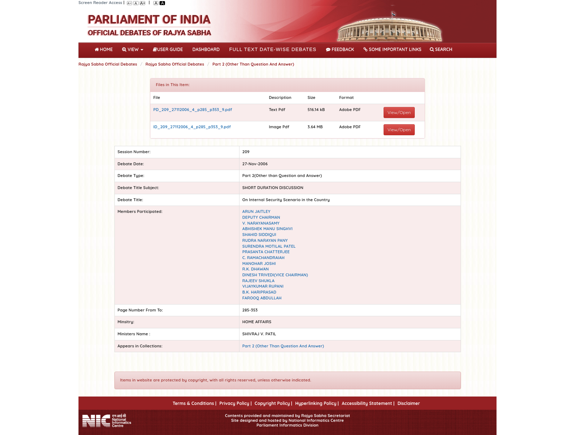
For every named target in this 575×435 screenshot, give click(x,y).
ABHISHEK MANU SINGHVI (267, 228)
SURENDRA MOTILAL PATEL (269, 246)
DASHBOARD (206, 49)
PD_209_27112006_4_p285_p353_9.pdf (192, 109)
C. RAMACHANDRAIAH (263, 257)
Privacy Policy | (235, 403)
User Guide (168, 49)
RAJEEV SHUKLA (258, 280)
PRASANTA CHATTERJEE (266, 251)
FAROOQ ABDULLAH (262, 298)
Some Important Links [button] (392, 49)
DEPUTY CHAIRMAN (261, 217)
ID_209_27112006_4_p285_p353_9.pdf (192, 126)
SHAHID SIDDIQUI (259, 234)
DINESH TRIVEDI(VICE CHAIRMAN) (275, 274)
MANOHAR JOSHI (259, 263)
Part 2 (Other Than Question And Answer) (253, 64)
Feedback (340, 49)
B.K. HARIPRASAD (259, 292)
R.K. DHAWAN (255, 269)
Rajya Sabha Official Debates (107, 64)
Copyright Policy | (273, 403)
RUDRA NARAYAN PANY (265, 240)
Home (105, 48)
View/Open (399, 112)
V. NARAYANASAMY (260, 223)
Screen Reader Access (100, 2)
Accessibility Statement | (368, 403)
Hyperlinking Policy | (317, 403)
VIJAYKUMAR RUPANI (262, 286)
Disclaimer (409, 403)
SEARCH (441, 49)
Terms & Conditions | (194, 403)
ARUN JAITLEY (256, 211)
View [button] (132, 49)
